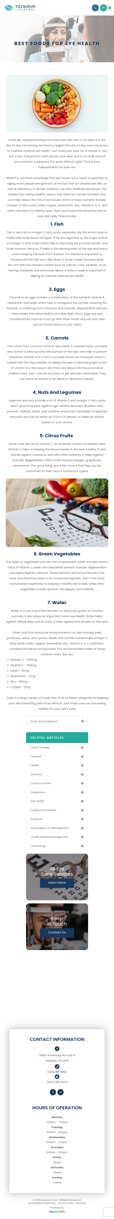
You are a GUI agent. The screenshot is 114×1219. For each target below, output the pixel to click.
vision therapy (40, 747)
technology (38, 846)
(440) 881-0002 (57, 1072)
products (36, 819)
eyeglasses (38, 792)
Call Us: (95, 7)
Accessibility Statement (42, 1203)
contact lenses (41, 783)
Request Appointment (103, 7)
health (35, 765)
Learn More (57, 882)
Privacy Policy (66, 1203)
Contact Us (57, 932)
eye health (37, 801)
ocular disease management (49, 837)
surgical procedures (43, 810)
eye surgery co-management (50, 828)
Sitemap (81, 1203)
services (36, 774)
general (36, 756)
